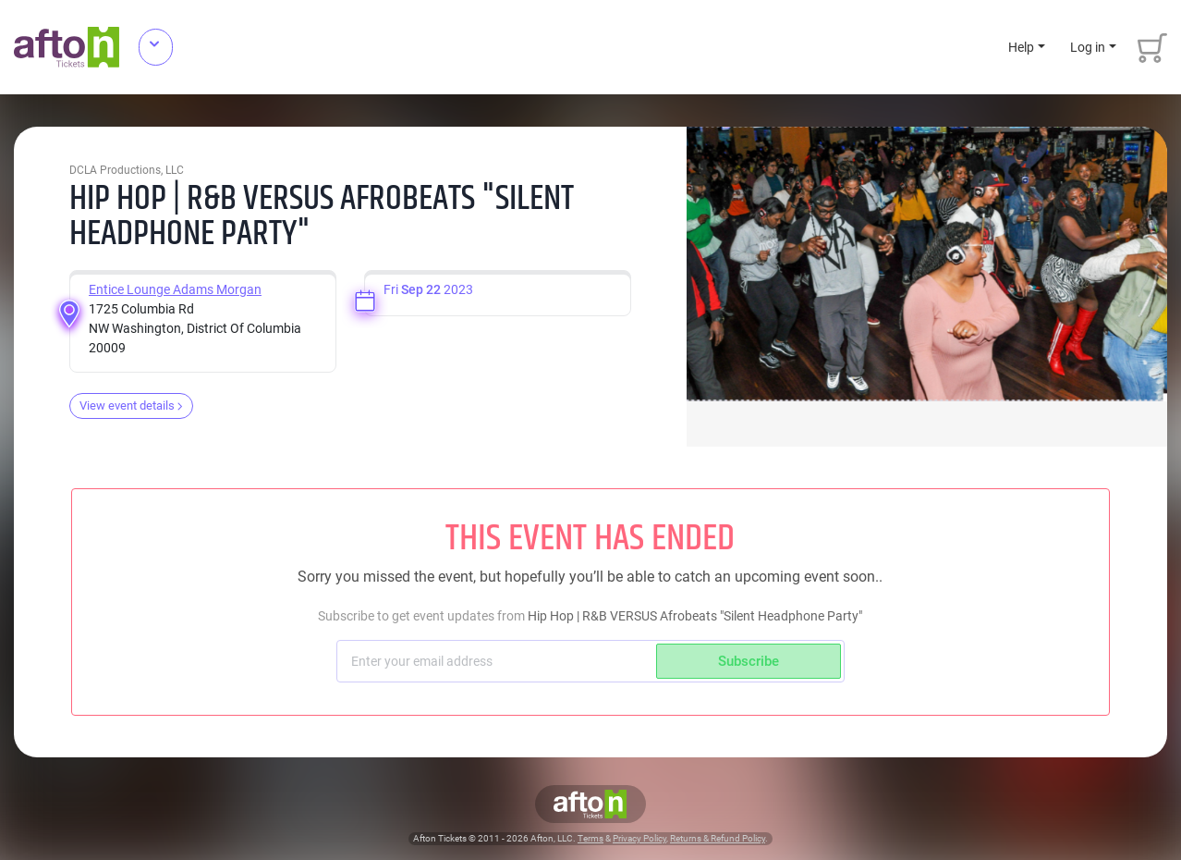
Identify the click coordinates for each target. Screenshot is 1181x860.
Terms (590, 838)
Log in (1087, 47)
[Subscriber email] (498, 661)
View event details (131, 405)
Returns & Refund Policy (717, 838)
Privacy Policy (639, 838)
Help (1021, 47)
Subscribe (748, 661)
